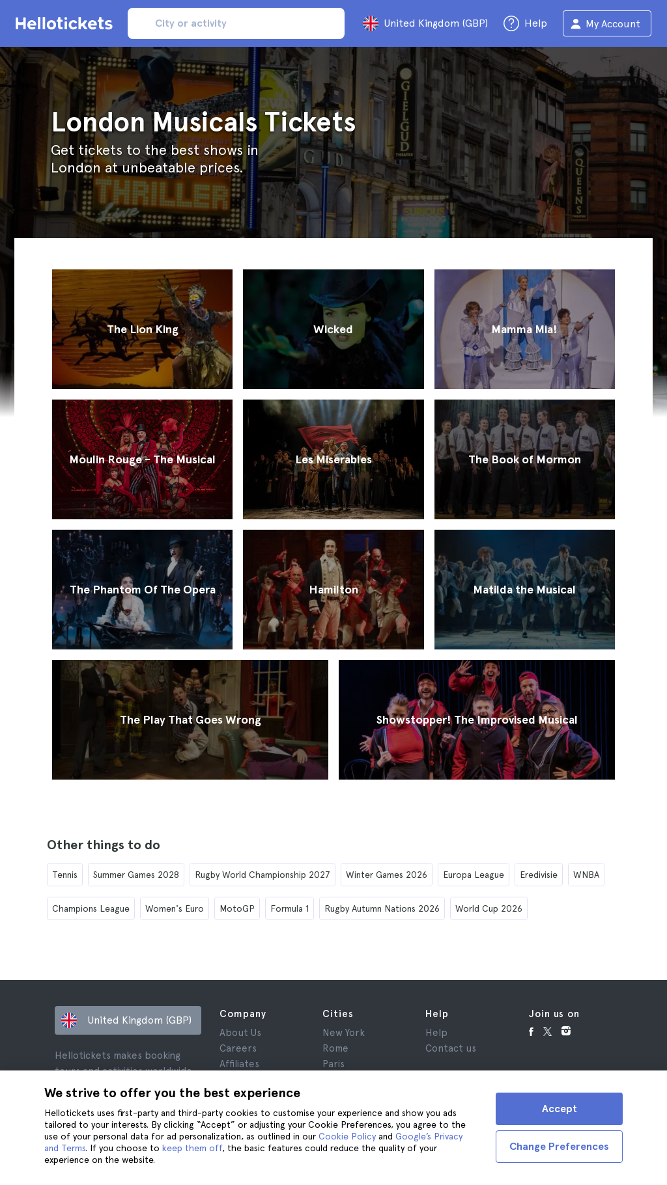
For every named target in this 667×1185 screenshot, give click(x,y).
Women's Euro (174, 908)
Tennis (65, 874)
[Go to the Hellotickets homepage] (66, 23)
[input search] (236, 23)
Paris (333, 1064)
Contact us (450, 1048)
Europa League (473, 874)
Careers (238, 1048)
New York (343, 1033)
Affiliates (239, 1064)
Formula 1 (289, 908)
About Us (240, 1033)
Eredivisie (539, 874)
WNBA (586, 874)
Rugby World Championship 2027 (262, 874)
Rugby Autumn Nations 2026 (382, 908)
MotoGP (237, 908)
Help (436, 1033)
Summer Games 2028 (136, 874)
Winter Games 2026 (386, 874)
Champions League (91, 908)
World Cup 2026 (488, 908)
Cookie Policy (347, 1136)
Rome (335, 1048)
